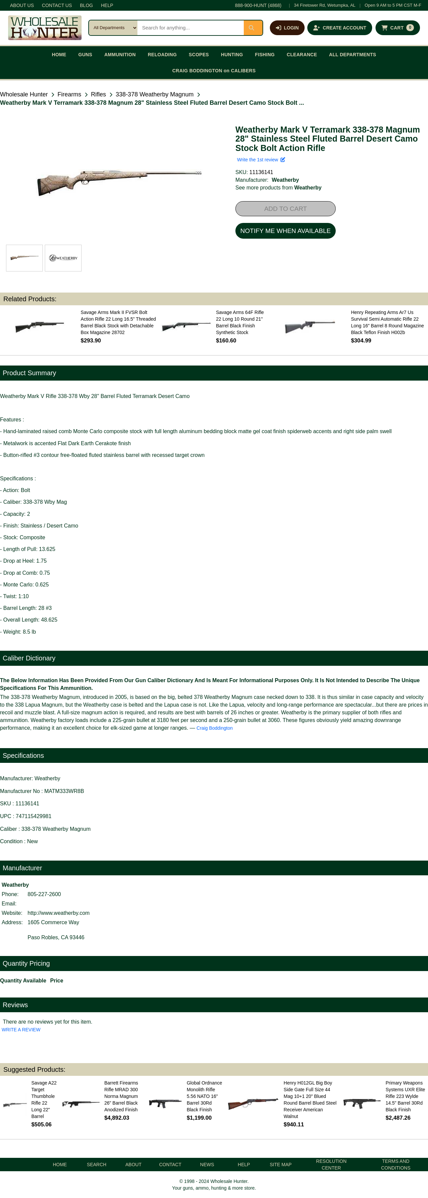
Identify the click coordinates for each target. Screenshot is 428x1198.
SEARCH (96, 1164)
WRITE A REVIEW (21, 1029)
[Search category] (113, 27)
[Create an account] (339, 27)
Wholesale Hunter (24, 94)
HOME (59, 54)
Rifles (98, 94)
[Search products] (190, 27)
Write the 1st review (261, 159)
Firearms (69, 94)
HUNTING (232, 54)
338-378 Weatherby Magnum (155, 94)
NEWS (207, 1164)
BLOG (86, 5)
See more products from (278, 187)
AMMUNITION (120, 54)
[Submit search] (253, 27)
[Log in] (287, 27)
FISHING (265, 54)
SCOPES (199, 54)
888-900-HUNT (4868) (258, 5)
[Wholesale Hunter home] (45, 27)
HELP (107, 5)
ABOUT (133, 1164)
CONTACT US (57, 5)
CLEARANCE (302, 54)
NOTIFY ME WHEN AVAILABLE (285, 230)
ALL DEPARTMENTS (352, 54)
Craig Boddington (215, 728)
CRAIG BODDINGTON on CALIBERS (213, 70)
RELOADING (162, 54)
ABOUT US (22, 5)
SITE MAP (281, 1164)
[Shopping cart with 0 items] (398, 27)
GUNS (85, 54)
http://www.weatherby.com (59, 913)
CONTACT (170, 1164)
